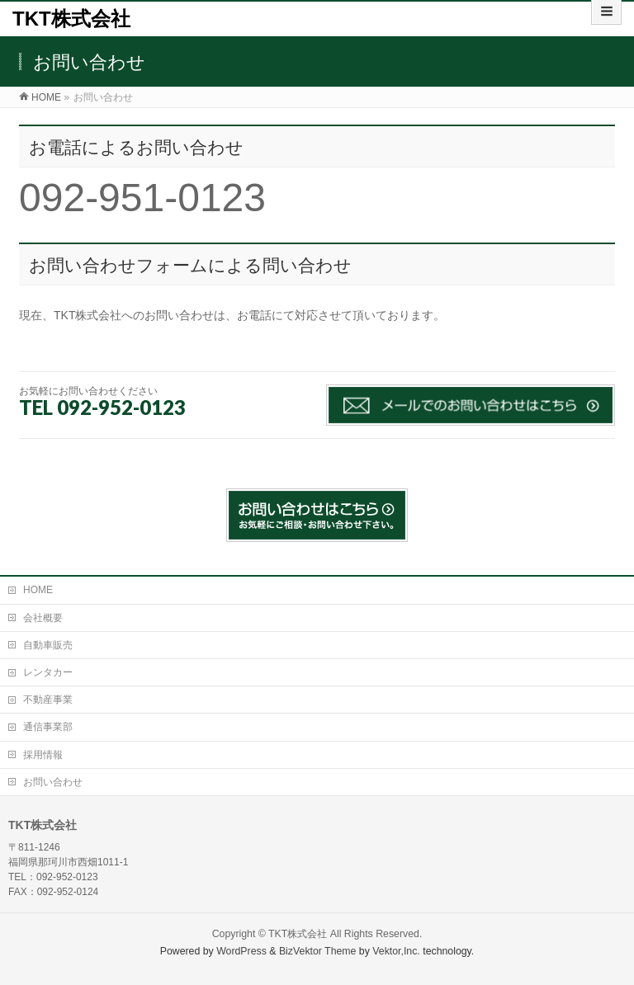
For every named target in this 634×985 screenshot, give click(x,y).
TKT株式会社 (71, 18)
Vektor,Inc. (396, 951)
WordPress (241, 951)
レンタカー (48, 672)
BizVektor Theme (318, 951)
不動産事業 (48, 699)
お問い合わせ (53, 782)
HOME (38, 590)
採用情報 (43, 755)
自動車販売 (48, 645)
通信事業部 (48, 727)
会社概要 (43, 618)
